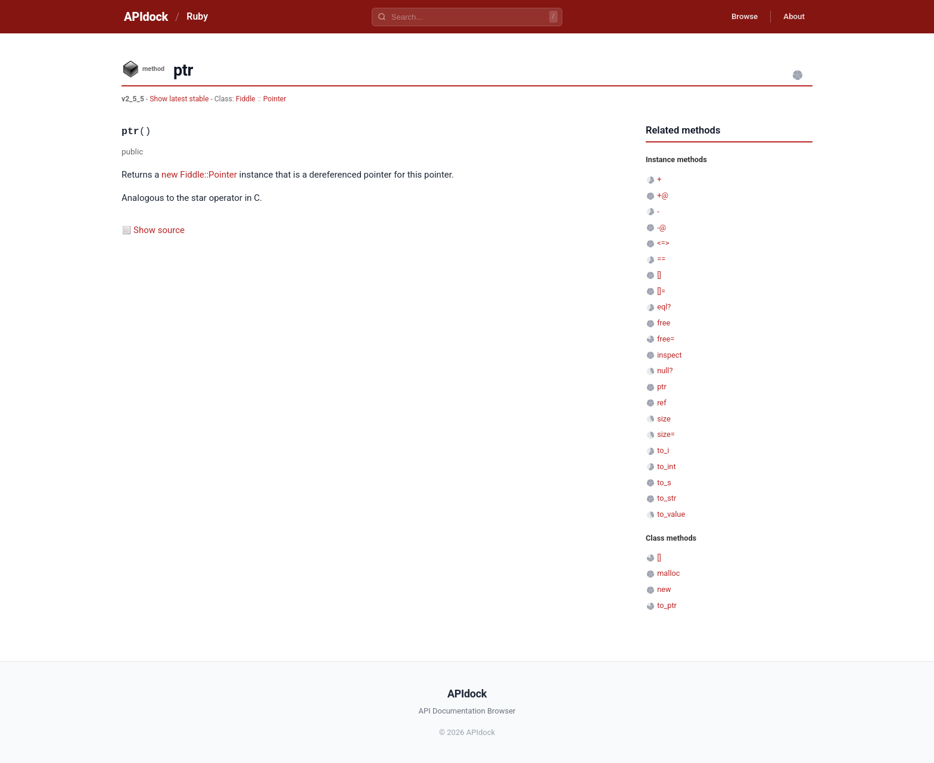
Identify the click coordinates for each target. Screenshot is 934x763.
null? (665, 370)
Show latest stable (180, 99)
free (663, 322)
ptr (662, 386)
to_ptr (667, 605)
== (661, 259)
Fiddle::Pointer (208, 174)
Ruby (197, 16)
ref (661, 402)
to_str (666, 498)
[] (659, 275)
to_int (666, 466)
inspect (669, 355)
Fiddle (246, 99)
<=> (663, 242)
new (169, 174)
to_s (664, 482)
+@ (662, 195)
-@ (661, 227)
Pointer (275, 99)
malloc (668, 573)
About (791, 16)
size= (666, 434)
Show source (159, 230)
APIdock (146, 17)
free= (665, 338)
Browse (738, 16)
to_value (671, 514)
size (664, 418)
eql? (664, 306)
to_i (663, 450)
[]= (661, 291)
